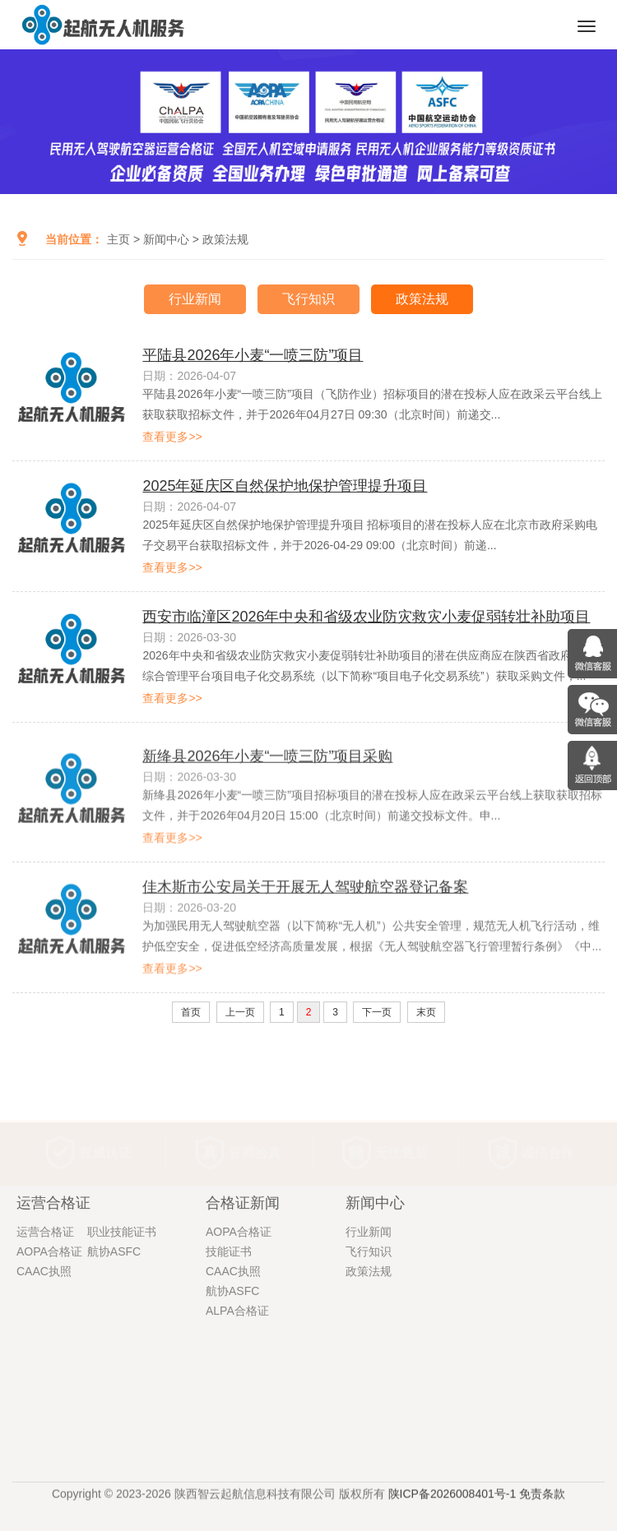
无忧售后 (401, 1125)
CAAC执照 (44, 1392)
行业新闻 (195, 299)
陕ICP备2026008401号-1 (452, 1503)
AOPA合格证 (49, 1372)
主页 (118, 239)
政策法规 (225, 239)
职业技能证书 (121, 1352)
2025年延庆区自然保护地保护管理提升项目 (284, 489)
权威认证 (105, 1125)
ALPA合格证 (237, 1431)
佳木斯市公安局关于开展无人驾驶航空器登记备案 (305, 950)
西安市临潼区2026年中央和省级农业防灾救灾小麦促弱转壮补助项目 (366, 620)
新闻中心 (166, 239)
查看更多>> (172, 439)
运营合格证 (45, 1352)
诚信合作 (548, 1125)
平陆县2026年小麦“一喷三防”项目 (252, 358)
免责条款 (542, 1503)
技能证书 (229, 1372)
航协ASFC (114, 1372)
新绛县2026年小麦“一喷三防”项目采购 (267, 820)
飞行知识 (308, 299)
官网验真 (255, 1125)
